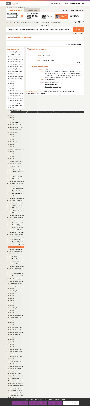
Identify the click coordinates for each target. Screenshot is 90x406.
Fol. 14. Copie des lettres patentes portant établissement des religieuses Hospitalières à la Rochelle (17, 178)
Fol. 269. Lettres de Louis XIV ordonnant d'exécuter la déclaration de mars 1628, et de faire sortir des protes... (17, 273)
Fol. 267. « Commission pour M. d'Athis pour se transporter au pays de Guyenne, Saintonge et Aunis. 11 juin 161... (17, 268)
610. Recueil (11, 88)
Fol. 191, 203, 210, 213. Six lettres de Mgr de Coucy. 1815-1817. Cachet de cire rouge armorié (17, 256)
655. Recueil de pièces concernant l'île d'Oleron (15, 308)
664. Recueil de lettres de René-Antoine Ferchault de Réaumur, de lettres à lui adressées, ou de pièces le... (15, 329)
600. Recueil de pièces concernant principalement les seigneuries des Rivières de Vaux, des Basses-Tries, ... (15, 64)
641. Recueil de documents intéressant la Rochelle (15, 163)
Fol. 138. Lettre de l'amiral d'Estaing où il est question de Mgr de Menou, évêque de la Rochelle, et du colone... (17, 237)
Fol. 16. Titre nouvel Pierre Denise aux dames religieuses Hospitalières (17, 181)
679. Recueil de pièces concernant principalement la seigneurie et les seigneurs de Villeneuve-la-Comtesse (15, 366)
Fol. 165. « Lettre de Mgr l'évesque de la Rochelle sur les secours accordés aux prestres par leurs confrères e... (17, 244)
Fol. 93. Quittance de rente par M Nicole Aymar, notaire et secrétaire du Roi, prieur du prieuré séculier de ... (17, 210)
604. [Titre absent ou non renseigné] (15, 74)
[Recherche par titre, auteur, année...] (12, 16)
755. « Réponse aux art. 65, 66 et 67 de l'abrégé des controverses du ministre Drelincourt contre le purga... (16, 395)
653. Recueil (11, 303)
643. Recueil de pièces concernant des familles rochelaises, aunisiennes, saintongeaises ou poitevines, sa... (15, 278)
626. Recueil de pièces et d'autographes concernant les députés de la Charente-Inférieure (15, 127)
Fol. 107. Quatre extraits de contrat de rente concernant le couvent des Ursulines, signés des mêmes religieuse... (17, 217)
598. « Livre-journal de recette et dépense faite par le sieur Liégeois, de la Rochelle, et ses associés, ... (16, 59)
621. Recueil (11, 115)
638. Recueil (11, 156)
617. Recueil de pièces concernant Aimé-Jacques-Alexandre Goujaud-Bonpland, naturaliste (15, 105)
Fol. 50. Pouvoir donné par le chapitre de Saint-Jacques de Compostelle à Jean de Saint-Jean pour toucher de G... (17, 200)
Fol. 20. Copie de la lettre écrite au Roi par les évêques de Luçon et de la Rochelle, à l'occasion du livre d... (17, 186)
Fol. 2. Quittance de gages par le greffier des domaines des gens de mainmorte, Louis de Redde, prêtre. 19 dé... (17, 169)
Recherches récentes (77, 10)
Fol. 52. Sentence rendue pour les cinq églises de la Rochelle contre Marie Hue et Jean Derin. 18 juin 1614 (17, 203)
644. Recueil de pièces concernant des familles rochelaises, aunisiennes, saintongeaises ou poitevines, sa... (15, 281)
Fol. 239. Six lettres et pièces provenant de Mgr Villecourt (17, 261)
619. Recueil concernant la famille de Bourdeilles (15, 110)
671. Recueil (11, 346)
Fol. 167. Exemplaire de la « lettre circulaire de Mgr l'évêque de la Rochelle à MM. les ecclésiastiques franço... (17, 246)
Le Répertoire (32, 10)
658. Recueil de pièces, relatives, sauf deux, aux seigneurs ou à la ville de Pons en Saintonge (15, 315)
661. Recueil (11, 322)
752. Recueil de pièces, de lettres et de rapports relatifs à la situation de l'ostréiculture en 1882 (16, 388)
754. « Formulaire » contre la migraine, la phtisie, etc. (16, 393)
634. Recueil (11, 146)
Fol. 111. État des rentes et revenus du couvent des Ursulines (17, 220)
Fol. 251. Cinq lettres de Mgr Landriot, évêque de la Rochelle (17, 263)
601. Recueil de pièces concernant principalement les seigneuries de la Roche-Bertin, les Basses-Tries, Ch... (15, 66)
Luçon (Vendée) (49, 82)
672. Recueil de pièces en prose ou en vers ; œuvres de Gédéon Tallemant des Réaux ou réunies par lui (15, 349)
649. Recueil (11, 293)
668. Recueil (11, 339)
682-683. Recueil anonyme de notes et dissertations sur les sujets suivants (15, 373)
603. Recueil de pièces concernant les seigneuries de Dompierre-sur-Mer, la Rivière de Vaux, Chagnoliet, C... (15, 71)
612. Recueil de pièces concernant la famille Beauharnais (15, 93)
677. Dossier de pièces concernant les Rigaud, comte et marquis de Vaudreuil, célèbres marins (15, 361)
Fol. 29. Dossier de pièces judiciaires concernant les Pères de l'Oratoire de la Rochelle (17, 195)
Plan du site (15, 112)
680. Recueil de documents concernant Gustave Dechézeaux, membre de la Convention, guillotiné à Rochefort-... (15, 368)
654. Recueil (11, 305)
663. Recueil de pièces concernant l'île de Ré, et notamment (15, 327)
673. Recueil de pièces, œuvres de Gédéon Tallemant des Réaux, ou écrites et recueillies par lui (15, 351)
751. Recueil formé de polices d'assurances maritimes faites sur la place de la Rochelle (16, 385)
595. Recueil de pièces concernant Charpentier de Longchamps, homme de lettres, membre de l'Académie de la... (15, 52)
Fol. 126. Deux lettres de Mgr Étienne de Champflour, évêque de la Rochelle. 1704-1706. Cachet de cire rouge (17, 227)
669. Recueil (11, 342)
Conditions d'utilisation (52, 112)
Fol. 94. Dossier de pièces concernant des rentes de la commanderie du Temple (17, 212)
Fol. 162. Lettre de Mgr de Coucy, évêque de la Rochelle (17, 242)
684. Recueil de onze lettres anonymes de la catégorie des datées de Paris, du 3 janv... (16, 376)
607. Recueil (11, 81)
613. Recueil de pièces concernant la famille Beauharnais (15, 95)
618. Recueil (11, 108)
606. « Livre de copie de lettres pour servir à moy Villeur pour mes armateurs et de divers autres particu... (16, 78)
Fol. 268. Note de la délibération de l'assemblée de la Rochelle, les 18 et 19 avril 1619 (17, 271)
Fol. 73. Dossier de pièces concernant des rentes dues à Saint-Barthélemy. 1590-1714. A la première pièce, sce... (17, 205)
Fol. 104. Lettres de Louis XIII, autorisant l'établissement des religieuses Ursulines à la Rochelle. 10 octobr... (17, 215)
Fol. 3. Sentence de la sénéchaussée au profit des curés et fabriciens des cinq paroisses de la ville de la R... (17, 171)
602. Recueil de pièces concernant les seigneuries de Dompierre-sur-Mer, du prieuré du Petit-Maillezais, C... (15, 69)
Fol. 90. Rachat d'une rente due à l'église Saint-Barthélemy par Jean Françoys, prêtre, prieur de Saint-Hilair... (17, 208)
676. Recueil (11, 359)
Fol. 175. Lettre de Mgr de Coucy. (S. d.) (17, 251)
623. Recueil (11, 120)
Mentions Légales (25, 112)
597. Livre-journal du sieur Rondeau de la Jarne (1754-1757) (16, 57)
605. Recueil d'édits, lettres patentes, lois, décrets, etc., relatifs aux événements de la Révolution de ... (16, 76)
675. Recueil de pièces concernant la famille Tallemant (15, 356)
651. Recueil (11, 298)
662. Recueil (11, 325)
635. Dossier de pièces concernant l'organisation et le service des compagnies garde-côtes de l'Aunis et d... (16, 149)
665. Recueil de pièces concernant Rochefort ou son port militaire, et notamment (15, 332)
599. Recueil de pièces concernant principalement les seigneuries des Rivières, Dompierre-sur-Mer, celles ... (15, 61)
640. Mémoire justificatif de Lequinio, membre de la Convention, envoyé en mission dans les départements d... (16, 161)
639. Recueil (11, 159)
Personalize (55, 403)
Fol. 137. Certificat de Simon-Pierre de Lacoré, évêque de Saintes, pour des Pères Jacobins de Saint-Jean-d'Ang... (17, 234)
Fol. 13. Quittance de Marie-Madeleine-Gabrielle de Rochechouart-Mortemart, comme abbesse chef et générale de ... (17, 176)
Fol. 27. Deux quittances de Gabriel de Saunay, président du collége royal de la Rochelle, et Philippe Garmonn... (17, 193)
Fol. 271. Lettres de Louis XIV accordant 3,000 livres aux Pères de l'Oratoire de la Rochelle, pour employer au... (17, 276)
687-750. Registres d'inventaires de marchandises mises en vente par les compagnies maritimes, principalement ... (15, 383)
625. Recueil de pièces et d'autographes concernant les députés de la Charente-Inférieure (15, 125)
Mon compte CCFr (56, 3)
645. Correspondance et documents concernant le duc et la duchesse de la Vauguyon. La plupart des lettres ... (16, 283)
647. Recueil (11, 288)
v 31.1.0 (80, 112)
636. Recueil (11, 151)
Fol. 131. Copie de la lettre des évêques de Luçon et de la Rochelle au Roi (17, 229)
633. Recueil (11, 144)
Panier (64, 10)
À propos (66, 3)
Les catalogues (15, 10)
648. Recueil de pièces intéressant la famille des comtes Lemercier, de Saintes (15, 291)
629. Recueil (11, 134)
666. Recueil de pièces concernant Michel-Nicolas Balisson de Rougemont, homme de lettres (15, 334)
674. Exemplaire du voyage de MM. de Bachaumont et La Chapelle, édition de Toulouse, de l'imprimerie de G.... (16, 354)
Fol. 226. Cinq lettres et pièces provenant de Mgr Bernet (17, 259)
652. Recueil (11, 300)
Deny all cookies (37, 403)
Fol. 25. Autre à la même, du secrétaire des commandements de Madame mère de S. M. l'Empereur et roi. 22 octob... (17, 191)
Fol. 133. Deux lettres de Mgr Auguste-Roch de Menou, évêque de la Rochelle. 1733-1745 (17, 232)
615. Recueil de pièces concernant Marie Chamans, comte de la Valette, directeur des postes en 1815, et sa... (15, 100)
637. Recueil (11, 154)
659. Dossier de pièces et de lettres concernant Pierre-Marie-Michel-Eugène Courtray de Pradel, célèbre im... (15, 317)
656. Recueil (11, 310)
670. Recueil (11, 344)
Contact (78, 3)
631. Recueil (11, 139)
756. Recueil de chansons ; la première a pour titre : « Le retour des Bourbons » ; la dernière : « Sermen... (16, 397)
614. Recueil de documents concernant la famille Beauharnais (15, 98)
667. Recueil (11, 337)
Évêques (54, 84)
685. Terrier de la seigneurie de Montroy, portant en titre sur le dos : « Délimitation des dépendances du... (16, 378)
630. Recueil (11, 137)
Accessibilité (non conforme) (38, 112)
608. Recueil (11, 83)
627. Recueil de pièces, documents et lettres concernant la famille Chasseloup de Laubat (15, 129)
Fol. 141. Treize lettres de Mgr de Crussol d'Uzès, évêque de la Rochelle (17, 239)
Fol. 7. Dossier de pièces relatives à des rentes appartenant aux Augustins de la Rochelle (17, 174)
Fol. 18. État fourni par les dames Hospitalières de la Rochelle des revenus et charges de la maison (17, 183)
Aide (83, 3)
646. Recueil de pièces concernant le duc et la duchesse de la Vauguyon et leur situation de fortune (16, 286)
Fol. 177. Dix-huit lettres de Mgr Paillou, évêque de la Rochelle (17, 254)
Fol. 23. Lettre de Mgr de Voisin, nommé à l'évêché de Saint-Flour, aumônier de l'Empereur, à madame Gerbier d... (17, 188)
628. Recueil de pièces (13, 132)
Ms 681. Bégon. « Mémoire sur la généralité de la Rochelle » (15, 371)
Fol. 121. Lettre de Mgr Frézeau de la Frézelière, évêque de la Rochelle (17, 225)
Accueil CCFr (9, 22)
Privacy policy (71, 403)
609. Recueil (11, 86)
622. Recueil (11, 117)
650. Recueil (11, 295)
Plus (78, 62)
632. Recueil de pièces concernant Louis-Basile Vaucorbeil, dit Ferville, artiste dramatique (15, 142)
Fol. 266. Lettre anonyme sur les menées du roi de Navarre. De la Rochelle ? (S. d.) (17, 266)
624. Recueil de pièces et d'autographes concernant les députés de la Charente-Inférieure (15, 122)
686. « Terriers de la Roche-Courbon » (16, 380)
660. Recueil (11, 320)
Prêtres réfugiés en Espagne (53, 87)
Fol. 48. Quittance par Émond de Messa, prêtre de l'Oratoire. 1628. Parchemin (17, 198)
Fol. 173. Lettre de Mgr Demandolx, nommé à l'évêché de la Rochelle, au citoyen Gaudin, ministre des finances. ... (17, 249)
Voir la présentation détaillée (73, 44)
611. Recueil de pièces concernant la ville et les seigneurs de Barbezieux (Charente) (15, 91)
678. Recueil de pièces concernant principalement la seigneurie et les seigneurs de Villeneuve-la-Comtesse (15, 363)
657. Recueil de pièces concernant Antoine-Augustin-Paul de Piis (15, 312)
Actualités (72, 3)
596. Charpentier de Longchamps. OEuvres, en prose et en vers (15, 54)
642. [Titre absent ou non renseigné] (15, 166)
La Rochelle (48, 84)
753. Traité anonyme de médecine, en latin (16, 390)
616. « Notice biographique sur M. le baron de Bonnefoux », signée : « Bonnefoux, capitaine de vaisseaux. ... (16, 103)
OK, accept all (19, 403)
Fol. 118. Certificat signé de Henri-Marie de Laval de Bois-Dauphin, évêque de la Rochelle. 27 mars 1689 (17, 222)
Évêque (56, 82)
